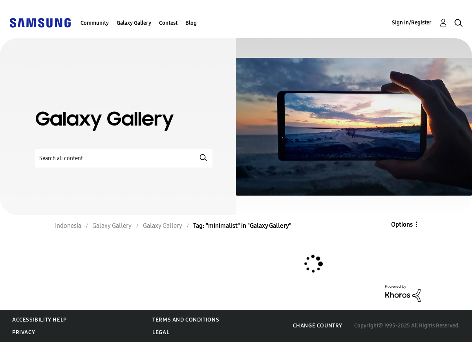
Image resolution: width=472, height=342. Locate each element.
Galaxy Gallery (134, 23)
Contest (168, 23)
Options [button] (402, 224)
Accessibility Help (39, 319)
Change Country (317, 325)
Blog (191, 23)
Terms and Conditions (185, 319)
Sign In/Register (412, 22)
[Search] (123, 158)
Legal (160, 332)
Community (94, 23)
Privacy (23, 332)
